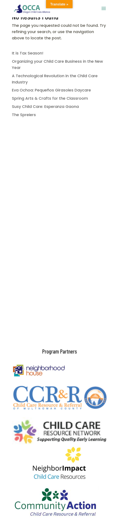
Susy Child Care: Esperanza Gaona (45, 106)
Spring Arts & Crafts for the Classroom (50, 98)
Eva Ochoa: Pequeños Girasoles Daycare (51, 90)
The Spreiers (24, 114)
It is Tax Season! (27, 53)
